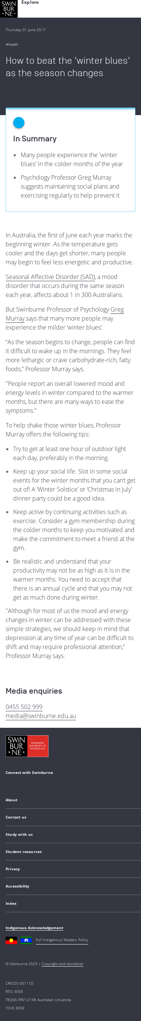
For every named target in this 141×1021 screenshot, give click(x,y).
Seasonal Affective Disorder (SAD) (50, 277)
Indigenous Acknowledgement (34, 927)
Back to (18, 92)
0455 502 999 (24, 707)
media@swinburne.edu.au (41, 716)
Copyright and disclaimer (62, 963)
